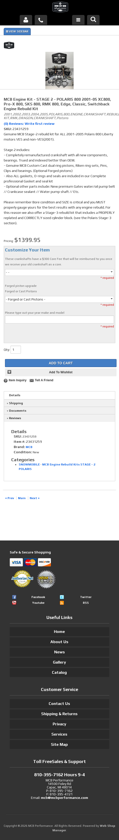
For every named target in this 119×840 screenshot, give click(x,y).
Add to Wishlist (60, 372)
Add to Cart (61, 363)
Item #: (20, 442)
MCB (29, 447)
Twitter (86, 597)
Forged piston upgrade (21, 286)
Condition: (23, 452)
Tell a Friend (44, 380)
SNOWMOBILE (29, 464)
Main (22, 498)
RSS (86, 603)
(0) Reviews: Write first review (29, 124)
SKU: (8, 129)
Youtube (38, 603)
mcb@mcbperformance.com (64, 798)
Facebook (38, 597)
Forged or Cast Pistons (21, 291)
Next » (34, 498)
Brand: (19, 447)
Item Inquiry (17, 380)
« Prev (9, 498)
